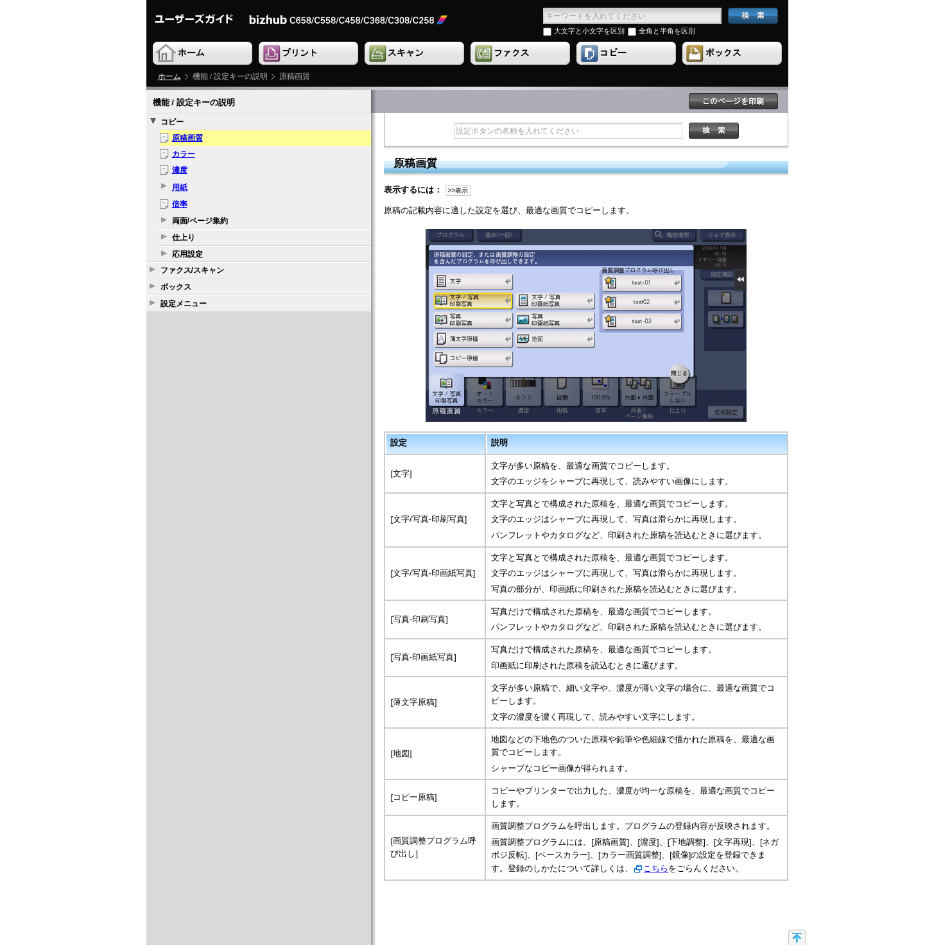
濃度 (179, 170)
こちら (655, 868)
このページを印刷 (734, 101)
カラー (183, 154)
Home (203, 54)
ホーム (169, 76)
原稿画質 (187, 138)
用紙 (179, 187)
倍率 (179, 204)
